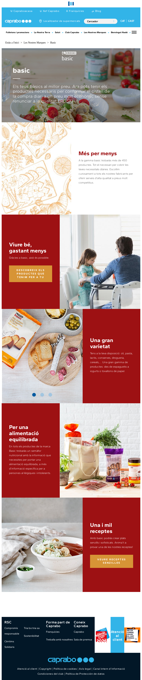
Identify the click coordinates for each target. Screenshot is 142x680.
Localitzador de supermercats (61, 21)
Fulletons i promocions (17, 32)
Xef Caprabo (51, 11)
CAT (122, 21)
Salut (57, 32)
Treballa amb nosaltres (59, 639)
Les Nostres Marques (95, 32)
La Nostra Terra (42, 32)
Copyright (45, 668)
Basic (53, 42)
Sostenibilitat (31, 635)
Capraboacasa (23, 11)
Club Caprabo (72, 32)
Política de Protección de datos (85, 673)
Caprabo (79, 631)
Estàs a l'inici (12, 42)
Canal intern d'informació (109, 668)
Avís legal (85, 668)
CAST (131, 21)
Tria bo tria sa (32, 628)
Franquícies (76, 11)
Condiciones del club (51, 673)
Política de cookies (65, 668)
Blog (98, 11)
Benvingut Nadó (119, 32)
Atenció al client (117, 636)
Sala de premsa (83, 639)
